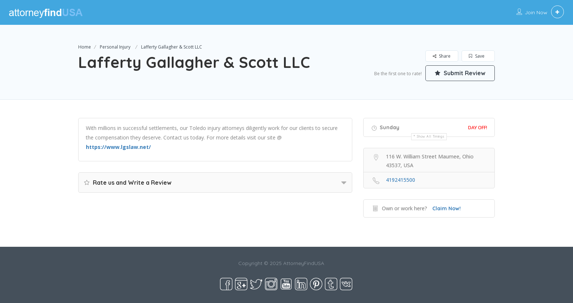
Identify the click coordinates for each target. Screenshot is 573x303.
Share (442, 56)
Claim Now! (446, 208)
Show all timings (430, 136)
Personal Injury (115, 47)
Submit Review (460, 73)
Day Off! (477, 127)
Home (84, 47)
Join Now (536, 12)
